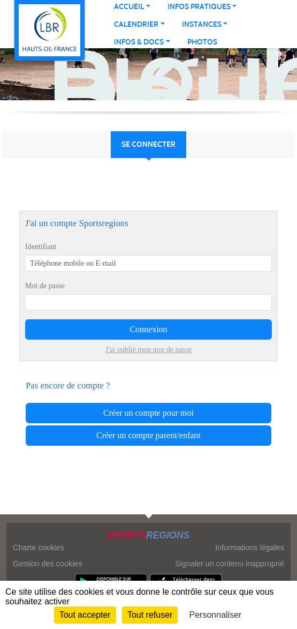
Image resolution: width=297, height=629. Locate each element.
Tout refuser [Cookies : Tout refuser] (149, 614)
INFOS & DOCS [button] (139, 42)
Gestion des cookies (47, 563)
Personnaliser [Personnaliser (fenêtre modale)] (215, 614)
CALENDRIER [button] (136, 24)
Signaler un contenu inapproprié (229, 563)
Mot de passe (45, 286)
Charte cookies (38, 547)
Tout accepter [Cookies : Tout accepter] (85, 614)
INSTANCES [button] (202, 24)
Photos (202, 42)
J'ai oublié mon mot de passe (148, 350)
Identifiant (40, 247)
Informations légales (249, 547)
